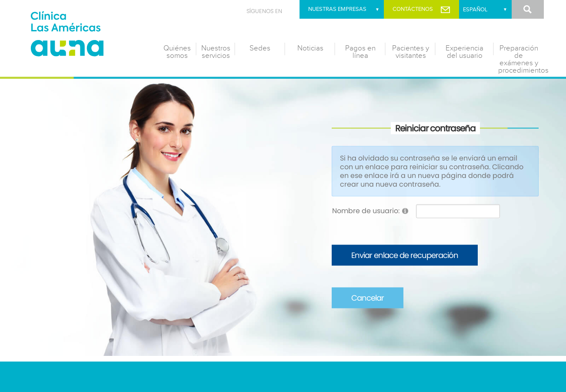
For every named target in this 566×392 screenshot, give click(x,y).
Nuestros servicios (215, 52)
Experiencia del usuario (464, 52)
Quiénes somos (177, 52)
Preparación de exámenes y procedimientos (521, 59)
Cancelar (367, 297)
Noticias (310, 48)
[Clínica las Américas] (87, 35)
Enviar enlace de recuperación (404, 255)
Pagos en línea (360, 52)
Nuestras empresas (337, 9)
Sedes (260, 48)
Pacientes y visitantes (410, 52)
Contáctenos (413, 9)
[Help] (405, 211)
